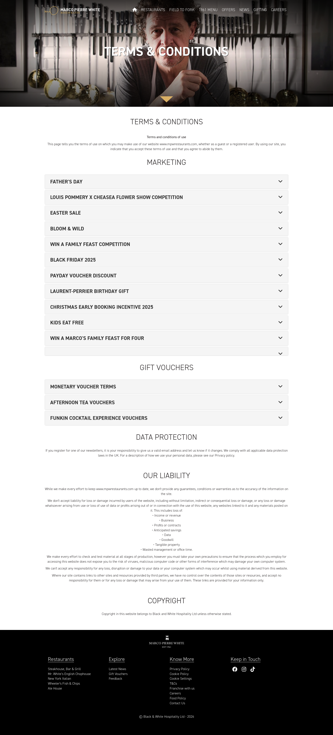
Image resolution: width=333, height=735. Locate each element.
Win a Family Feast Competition (90, 244)
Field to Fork (181, 10)
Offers (228, 10)
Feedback (115, 678)
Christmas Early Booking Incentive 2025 (101, 307)
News (244, 10)
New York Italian (59, 678)
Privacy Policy (179, 669)
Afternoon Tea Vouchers (82, 402)
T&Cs (173, 683)
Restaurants (153, 10)
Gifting (260, 10)
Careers (278, 10)
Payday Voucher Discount (83, 275)
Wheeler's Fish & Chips (64, 683)
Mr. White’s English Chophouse (69, 674)
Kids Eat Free (67, 322)
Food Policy (178, 698)
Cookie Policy (179, 674)
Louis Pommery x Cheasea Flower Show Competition (116, 197)
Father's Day (66, 181)
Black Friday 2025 (73, 259)
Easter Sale (65, 212)
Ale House (55, 688)
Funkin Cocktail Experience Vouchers (98, 418)
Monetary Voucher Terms (83, 386)
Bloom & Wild (67, 228)
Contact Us (177, 703)
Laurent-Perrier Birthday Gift (89, 291)
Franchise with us (182, 688)
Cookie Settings (181, 678)
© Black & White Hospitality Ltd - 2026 (166, 716)
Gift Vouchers (118, 674)
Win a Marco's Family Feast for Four (97, 338)
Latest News (117, 669)
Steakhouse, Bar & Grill (64, 669)
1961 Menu (208, 10)
